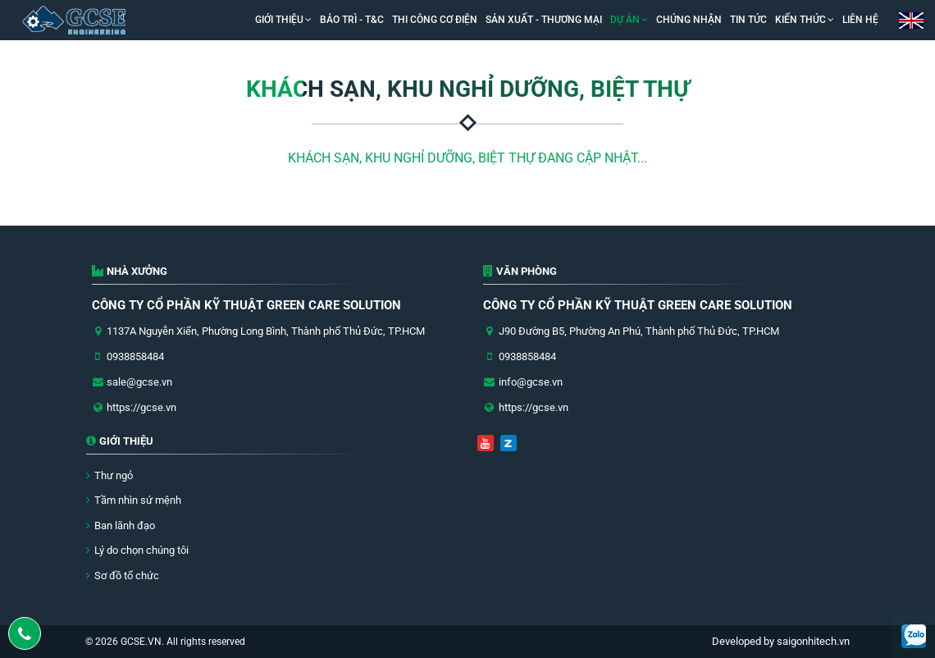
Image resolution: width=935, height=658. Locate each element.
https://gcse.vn (141, 407)
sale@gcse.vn (139, 382)
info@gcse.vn (531, 382)
